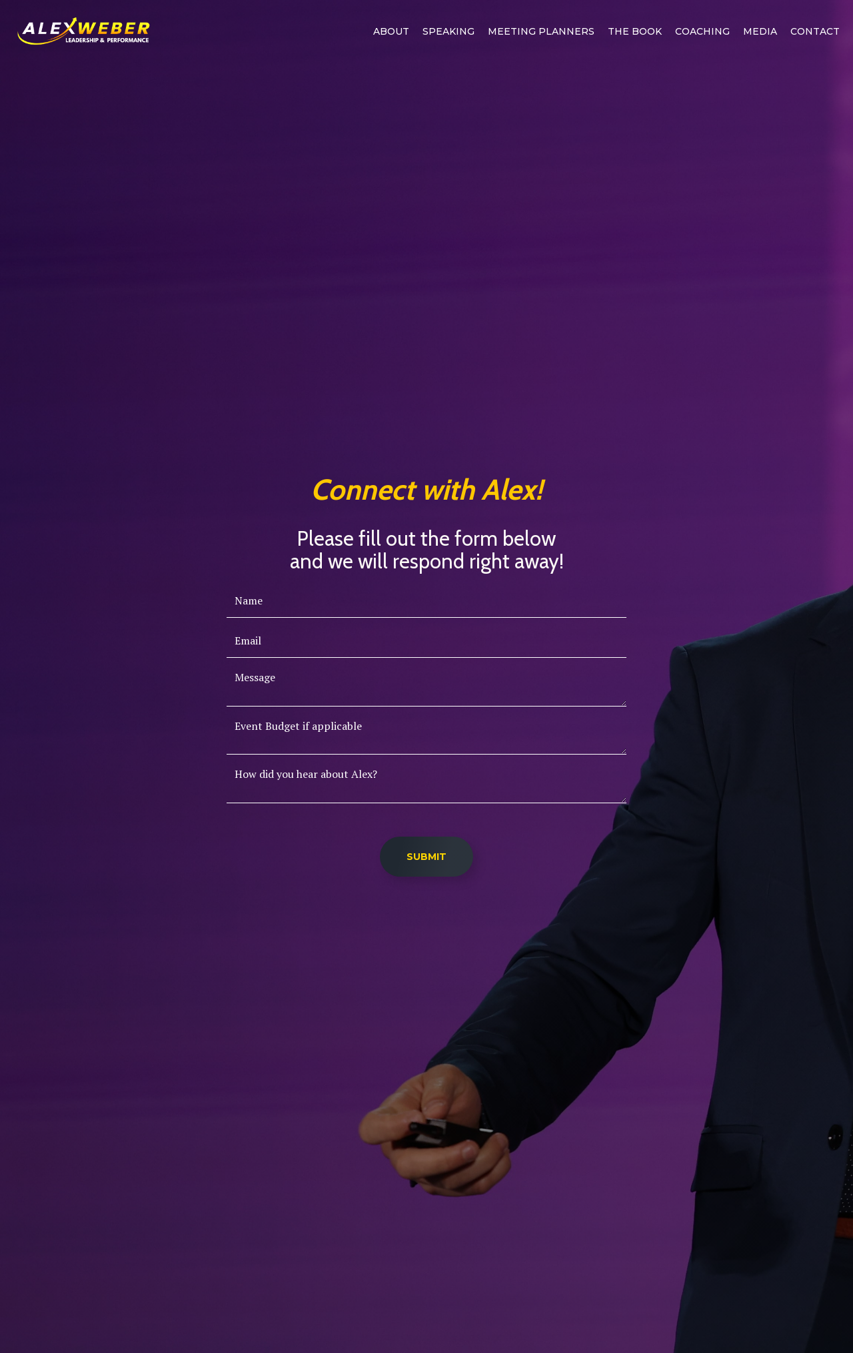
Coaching (702, 31)
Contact (815, 31)
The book (635, 31)
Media (760, 31)
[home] (83, 31)
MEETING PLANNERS (541, 31)
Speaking (448, 31)
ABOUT (391, 31)
